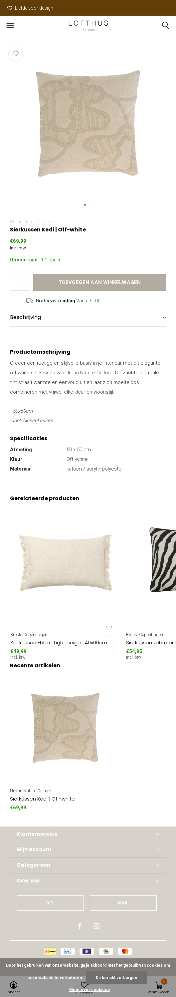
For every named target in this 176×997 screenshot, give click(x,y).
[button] (10, 25)
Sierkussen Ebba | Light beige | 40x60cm (58, 642)
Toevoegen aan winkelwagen (100, 282)
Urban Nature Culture (31, 221)
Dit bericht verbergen (116, 977)
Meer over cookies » (89, 989)
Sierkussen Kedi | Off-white (42, 798)
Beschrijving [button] (25, 317)
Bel (50, 902)
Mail (123, 902)
